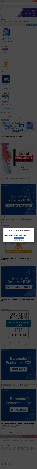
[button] (21, 238)
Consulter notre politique (19, 240)
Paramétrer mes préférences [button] (18, 239)
